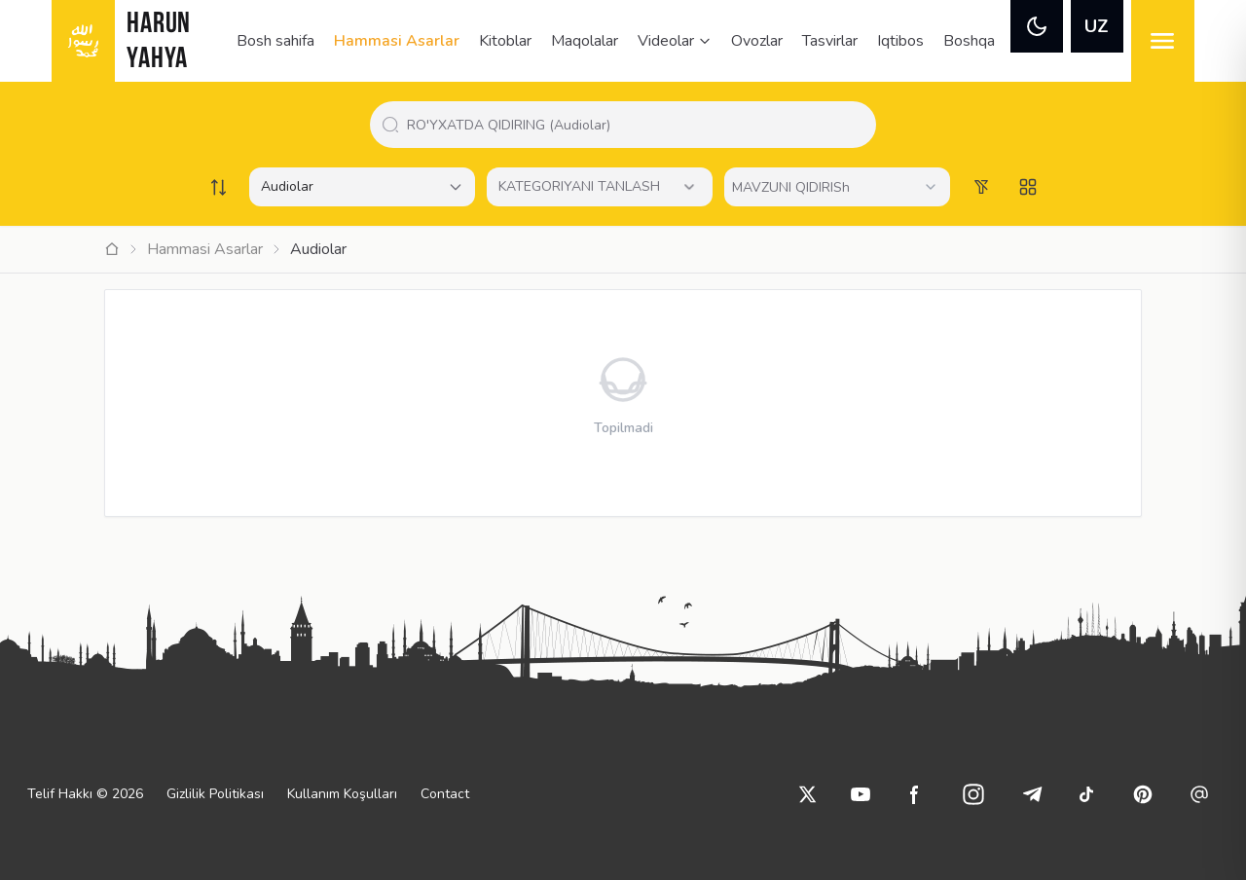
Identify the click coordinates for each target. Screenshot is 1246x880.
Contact (445, 794)
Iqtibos (900, 41)
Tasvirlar (830, 41)
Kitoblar (505, 41)
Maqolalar (584, 41)
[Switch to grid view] (1027, 186)
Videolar (675, 41)
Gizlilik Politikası (215, 794)
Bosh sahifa (275, 41)
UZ (1096, 26)
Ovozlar (757, 41)
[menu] (1162, 41)
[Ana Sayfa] (112, 249)
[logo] (83, 41)
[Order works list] (218, 186)
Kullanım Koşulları (342, 794)
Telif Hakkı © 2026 (85, 794)
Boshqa (969, 41)
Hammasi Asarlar (396, 41)
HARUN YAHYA (159, 42)
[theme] (1036, 26)
